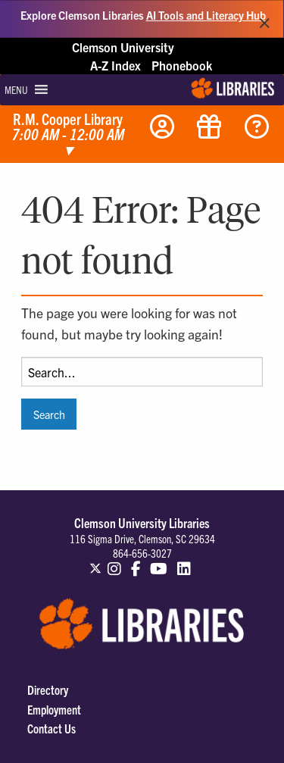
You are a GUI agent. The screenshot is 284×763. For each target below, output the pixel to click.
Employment (54, 709)
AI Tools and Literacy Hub (206, 15)
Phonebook (181, 65)
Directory (47, 689)
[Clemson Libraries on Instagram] (114, 561)
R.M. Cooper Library (68, 134)
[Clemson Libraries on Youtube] (159, 561)
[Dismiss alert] (264, 19)
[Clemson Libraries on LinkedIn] (184, 561)
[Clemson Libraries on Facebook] (136, 561)
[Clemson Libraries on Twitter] (95, 561)
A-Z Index (115, 65)
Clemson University (123, 47)
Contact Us (51, 728)
